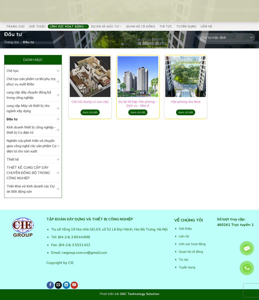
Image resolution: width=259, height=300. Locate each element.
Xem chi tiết (90, 112)
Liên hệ (206, 26)
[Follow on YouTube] (74, 285)
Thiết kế (13, 159)
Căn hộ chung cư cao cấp (90, 102)
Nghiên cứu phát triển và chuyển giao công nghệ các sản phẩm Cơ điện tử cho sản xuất (31, 146)
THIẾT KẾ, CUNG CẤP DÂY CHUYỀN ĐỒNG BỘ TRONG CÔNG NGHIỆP (28, 172)
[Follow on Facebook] (50, 285)
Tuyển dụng (186, 26)
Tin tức (165, 26)
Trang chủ (15, 26)
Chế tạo (12, 71)
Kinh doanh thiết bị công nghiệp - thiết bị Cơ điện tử (31, 130)
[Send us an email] (58, 285)
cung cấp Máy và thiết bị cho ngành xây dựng (28, 108)
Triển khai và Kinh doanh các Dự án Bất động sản (31, 189)
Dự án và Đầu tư (106, 26)
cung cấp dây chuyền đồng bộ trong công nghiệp (29, 95)
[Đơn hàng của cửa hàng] (226, 37)
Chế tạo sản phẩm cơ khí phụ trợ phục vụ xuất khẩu (31, 81)
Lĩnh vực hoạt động (68, 26)
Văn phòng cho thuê (185, 102)
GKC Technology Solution (139, 294)
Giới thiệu (37, 26)
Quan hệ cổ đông (140, 26)
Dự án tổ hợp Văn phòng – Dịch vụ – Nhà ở (138, 104)
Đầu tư (12, 119)
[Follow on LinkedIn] (66, 285)
